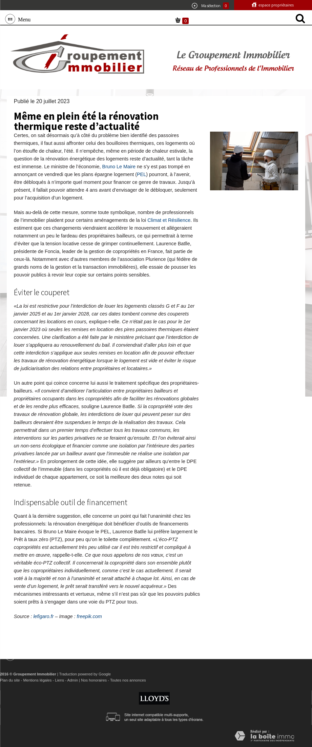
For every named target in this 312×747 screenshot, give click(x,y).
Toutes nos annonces (128, 680)
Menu (22, 19)
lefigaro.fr (43, 616)
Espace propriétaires (275, 4)
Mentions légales (37, 680)
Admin (72, 680)
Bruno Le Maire (119, 166)
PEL (141, 174)
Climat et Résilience (168, 220)
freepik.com (89, 616)
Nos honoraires (94, 680)
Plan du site (10, 680)
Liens (59, 680)
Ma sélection (210, 5)
